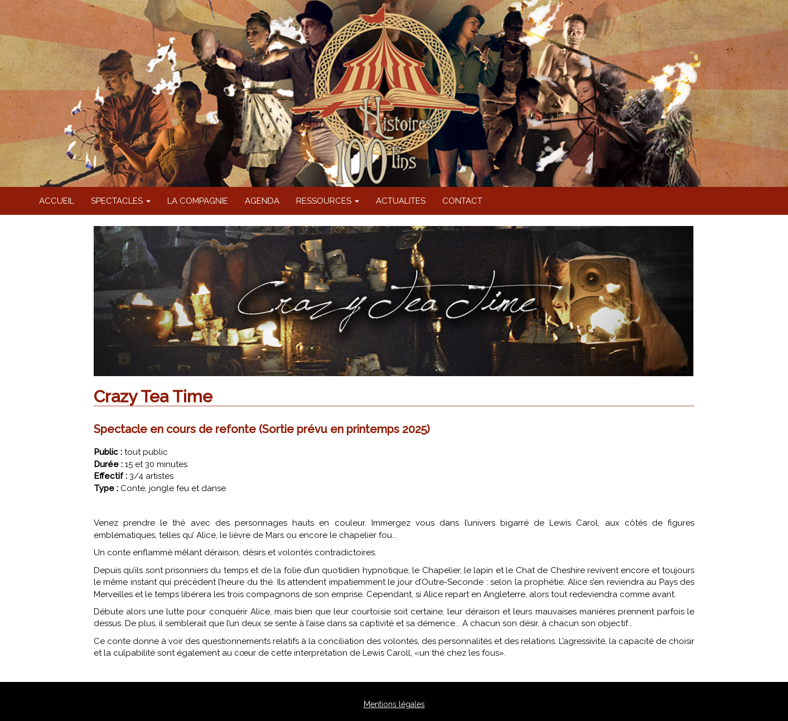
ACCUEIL (56, 201)
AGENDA (262, 201)
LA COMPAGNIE (197, 201)
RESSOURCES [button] (327, 201)
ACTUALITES (401, 201)
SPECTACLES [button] (121, 201)
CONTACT (462, 201)
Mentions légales (394, 704)
